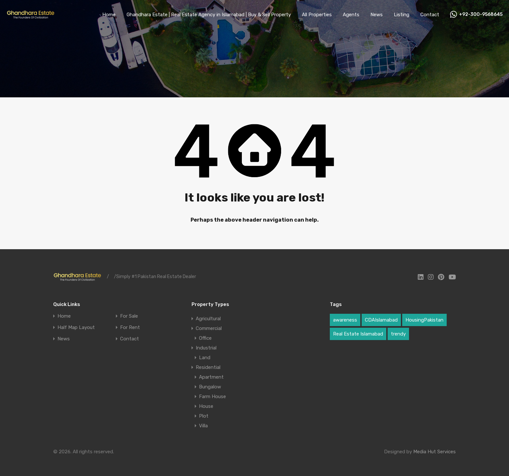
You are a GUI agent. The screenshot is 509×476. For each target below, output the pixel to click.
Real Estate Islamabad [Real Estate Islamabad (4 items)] (358, 334)
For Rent (130, 327)
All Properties (317, 15)
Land (204, 357)
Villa (203, 426)
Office (205, 338)
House (206, 406)
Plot (203, 416)
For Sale (129, 316)
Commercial (209, 328)
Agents (351, 15)
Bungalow (210, 387)
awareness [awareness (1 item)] (345, 320)
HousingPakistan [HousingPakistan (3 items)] (424, 320)
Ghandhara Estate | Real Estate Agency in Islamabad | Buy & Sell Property (209, 15)
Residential (208, 367)
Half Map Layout (76, 327)
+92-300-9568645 (481, 14)
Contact (429, 15)
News (376, 15)
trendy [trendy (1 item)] (398, 334)
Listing (401, 15)
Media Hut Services (434, 452)
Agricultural (208, 319)
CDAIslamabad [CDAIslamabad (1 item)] (381, 320)
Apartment (211, 377)
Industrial (206, 348)
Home (109, 15)
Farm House (212, 396)
